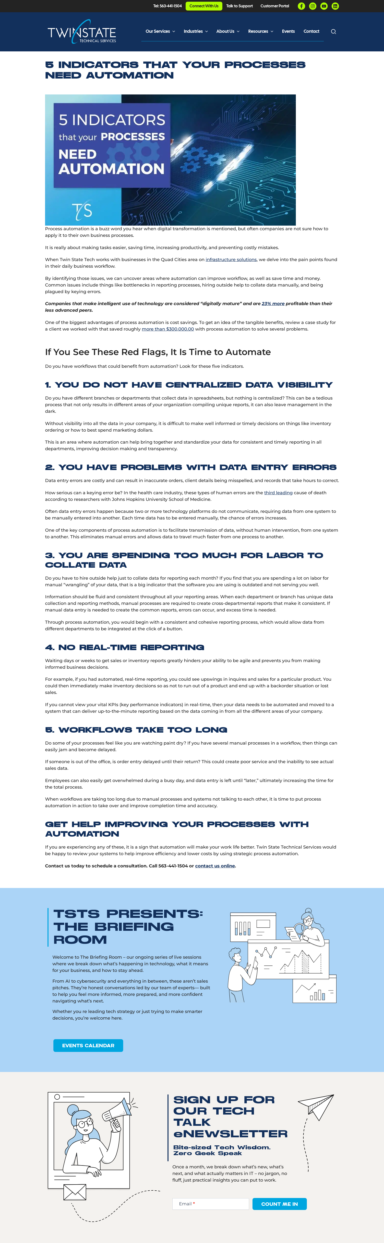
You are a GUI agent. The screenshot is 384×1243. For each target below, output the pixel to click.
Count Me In (279, 1204)
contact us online (215, 866)
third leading (278, 492)
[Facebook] (301, 6)
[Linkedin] (335, 6)
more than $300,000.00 (168, 329)
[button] (172, 31)
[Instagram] (312, 6)
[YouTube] (324, 6)
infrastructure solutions (231, 259)
